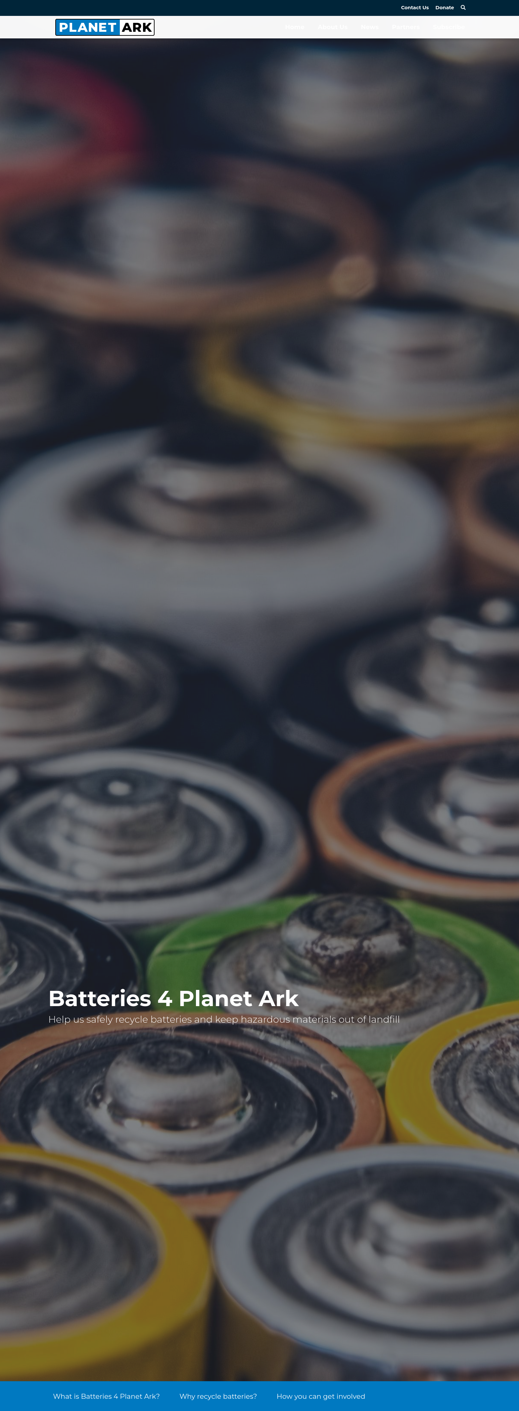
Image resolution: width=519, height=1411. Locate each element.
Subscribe (449, 27)
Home (295, 27)
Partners (406, 27)
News (370, 27)
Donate (445, 8)
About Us (333, 27)
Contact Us (415, 8)
